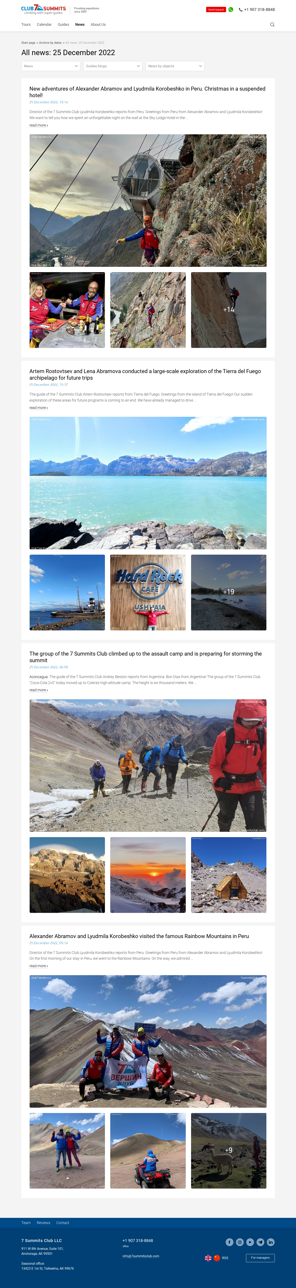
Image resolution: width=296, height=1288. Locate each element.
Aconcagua (38, 677)
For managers (260, 1258)
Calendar (44, 24)
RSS (225, 1258)
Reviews (43, 1223)
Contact (62, 1223)
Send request (216, 9)
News (80, 24)
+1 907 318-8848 (257, 9)
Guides (63, 24)
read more (37, 125)
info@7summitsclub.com (141, 1256)
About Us (98, 24)
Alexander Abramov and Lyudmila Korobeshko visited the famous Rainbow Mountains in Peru (139, 936)
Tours (26, 24)
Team (26, 1223)
